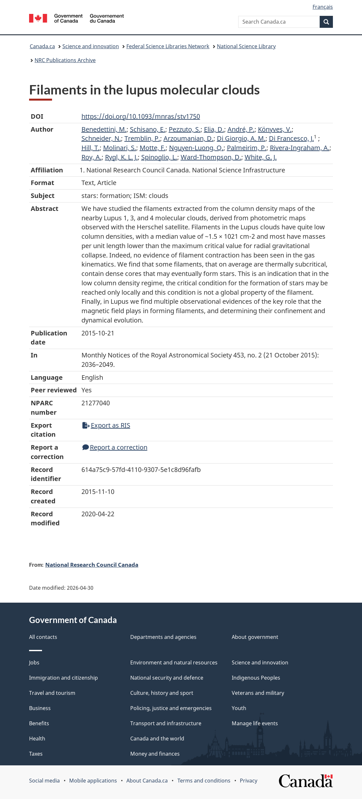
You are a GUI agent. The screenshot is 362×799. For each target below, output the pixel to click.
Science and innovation (90, 46)
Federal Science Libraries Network (167, 46)
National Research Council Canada (91, 564)
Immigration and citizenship (63, 677)
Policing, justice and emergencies (171, 708)
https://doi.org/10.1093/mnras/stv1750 (140, 116)
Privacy (248, 780)
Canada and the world (157, 738)
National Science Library (246, 46)
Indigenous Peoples (256, 677)
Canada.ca (42, 46)
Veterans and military (258, 692)
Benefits (39, 723)
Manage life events (255, 723)
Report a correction (114, 447)
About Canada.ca (147, 780)
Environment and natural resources (174, 662)
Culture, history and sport (161, 692)
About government (255, 636)
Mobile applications (93, 780)
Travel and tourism (52, 692)
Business (40, 708)
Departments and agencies (163, 636)
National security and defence (166, 677)
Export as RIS (106, 425)
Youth (239, 708)
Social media (44, 780)
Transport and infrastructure (165, 723)
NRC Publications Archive (65, 60)
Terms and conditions (203, 780)
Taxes (36, 753)
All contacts (43, 636)
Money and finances (155, 753)
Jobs (34, 662)
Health (37, 738)
